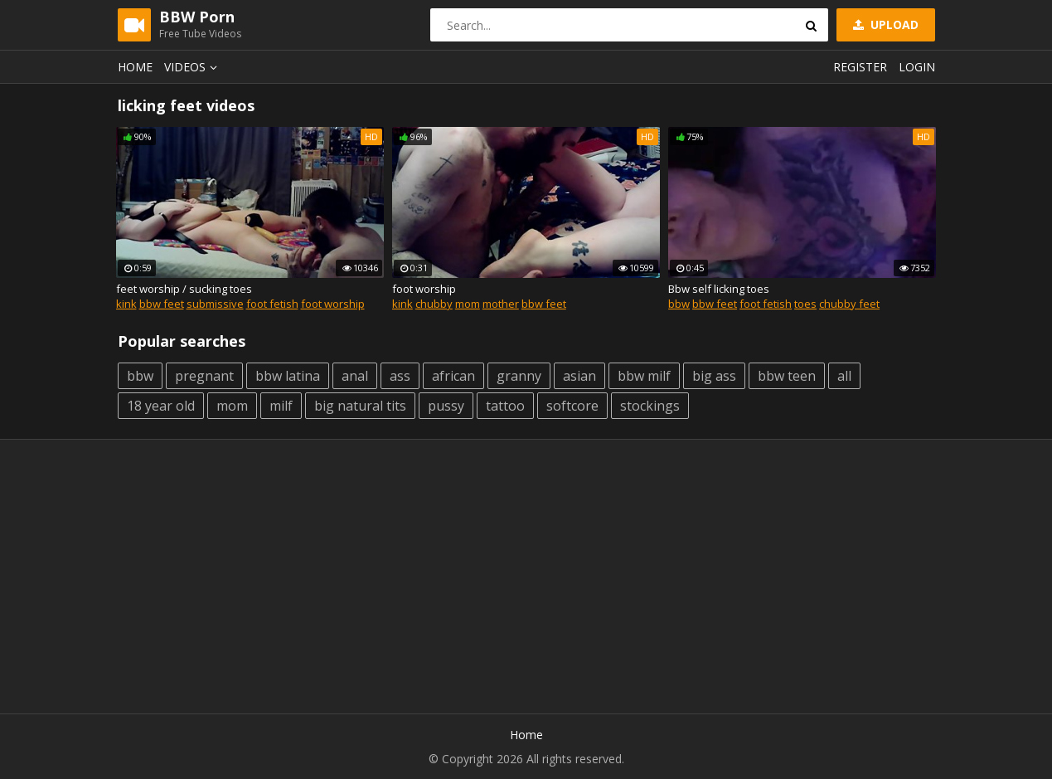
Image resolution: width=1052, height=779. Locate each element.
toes (805, 303)
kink (126, 303)
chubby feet (849, 303)
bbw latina (287, 376)
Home (135, 67)
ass (400, 376)
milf (281, 406)
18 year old (161, 406)
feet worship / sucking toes (184, 288)
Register (860, 67)
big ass (714, 376)
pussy (446, 406)
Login (917, 67)
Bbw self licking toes (718, 288)
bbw (679, 303)
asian (579, 376)
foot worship (333, 303)
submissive (215, 303)
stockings (650, 406)
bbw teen (787, 376)
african (453, 376)
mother (500, 303)
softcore (572, 406)
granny (519, 376)
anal (355, 376)
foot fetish (272, 303)
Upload (885, 24)
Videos (193, 67)
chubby (434, 303)
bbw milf (644, 376)
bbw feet (161, 303)
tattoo (505, 406)
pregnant (204, 376)
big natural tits (360, 406)
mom (467, 303)
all (844, 376)
